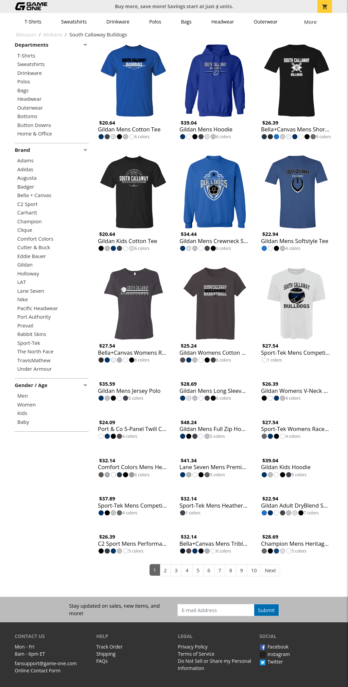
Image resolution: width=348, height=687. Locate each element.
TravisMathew (34, 360)
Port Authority (34, 317)
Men (22, 396)
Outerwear (266, 21)
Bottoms (27, 116)
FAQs (102, 661)
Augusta (27, 178)
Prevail (25, 326)
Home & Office (34, 134)
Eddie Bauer (31, 256)
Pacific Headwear (37, 308)
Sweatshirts (74, 21)
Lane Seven (30, 291)
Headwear (222, 21)
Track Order (109, 646)
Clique (24, 230)
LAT (21, 282)
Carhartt (27, 212)
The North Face (35, 351)
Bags (186, 21)
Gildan (25, 265)
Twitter (271, 661)
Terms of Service (196, 654)
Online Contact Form (37, 670)
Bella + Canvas (34, 195)
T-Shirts (32, 21)
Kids (22, 413)
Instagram (274, 654)
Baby (23, 422)
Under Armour (34, 369)
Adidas (25, 169)
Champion (29, 221)
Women (26, 405)
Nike (22, 299)
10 (254, 570)
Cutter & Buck (33, 247)
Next (270, 570)
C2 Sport (27, 204)
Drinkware (117, 21)
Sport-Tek (28, 343)
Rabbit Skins (31, 334)
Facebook (274, 646)
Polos (155, 21)
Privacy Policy (192, 646)
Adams (25, 160)
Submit (266, 610)
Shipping (106, 654)
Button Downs (34, 125)
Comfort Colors (35, 239)
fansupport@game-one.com (46, 663)
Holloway (28, 273)
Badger (25, 187)
